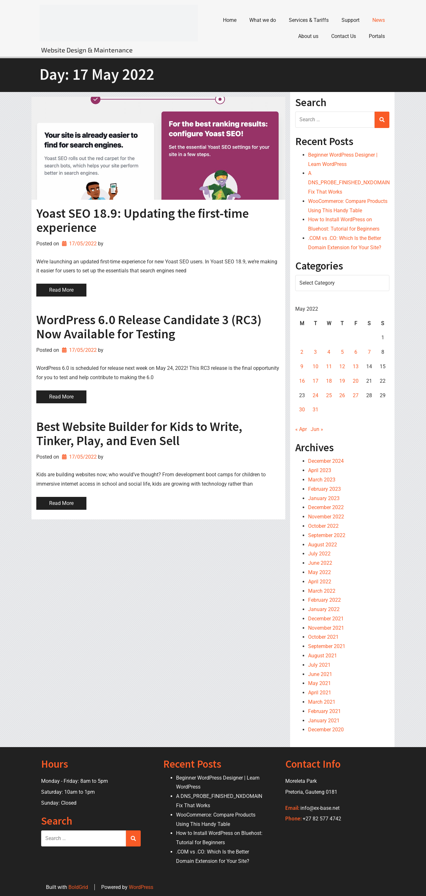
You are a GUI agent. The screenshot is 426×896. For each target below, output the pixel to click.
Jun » (317, 429)
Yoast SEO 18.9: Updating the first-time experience (142, 220)
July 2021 (319, 665)
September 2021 (326, 646)
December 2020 (326, 730)
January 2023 (324, 498)
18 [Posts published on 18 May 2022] (329, 381)
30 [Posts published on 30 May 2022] (302, 410)
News (378, 20)
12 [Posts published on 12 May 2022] (342, 366)
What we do (262, 20)
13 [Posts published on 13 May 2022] (356, 366)
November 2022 (326, 517)
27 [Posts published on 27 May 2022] (356, 395)
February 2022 (324, 600)
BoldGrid (78, 887)
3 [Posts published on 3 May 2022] (315, 352)
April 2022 (319, 581)
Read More (61, 290)
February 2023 (324, 489)
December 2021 (326, 619)
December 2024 (326, 461)
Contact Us (343, 36)
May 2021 (319, 683)
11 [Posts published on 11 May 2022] (329, 366)
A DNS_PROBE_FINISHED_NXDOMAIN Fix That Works (349, 182)
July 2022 (319, 554)
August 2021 (322, 656)
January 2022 (324, 609)
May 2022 (319, 572)
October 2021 (323, 637)
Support (350, 20)
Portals (377, 36)
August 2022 (322, 544)
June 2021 (320, 674)
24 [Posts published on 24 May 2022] (315, 395)
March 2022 (321, 591)
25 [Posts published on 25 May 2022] (329, 395)
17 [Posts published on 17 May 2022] (315, 381)
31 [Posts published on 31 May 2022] (315, 410)
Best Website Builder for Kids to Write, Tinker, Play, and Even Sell (139, 433)
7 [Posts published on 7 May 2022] (369, 352)
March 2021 (321, 702)
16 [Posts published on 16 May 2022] (302, 381)
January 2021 (324, 720)
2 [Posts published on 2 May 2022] (301, 352)
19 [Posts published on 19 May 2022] (342, 381)
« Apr (301, 429)
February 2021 (324, 711)
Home (229, 20)
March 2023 (321, 480)
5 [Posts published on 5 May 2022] (342, 352)
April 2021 (319, 693)
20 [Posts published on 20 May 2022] (356, 381)
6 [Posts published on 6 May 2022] (355, 352)
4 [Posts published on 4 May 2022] (328, 352)
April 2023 (319, 470)
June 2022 (320, 563)
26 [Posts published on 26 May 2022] (342, 395)
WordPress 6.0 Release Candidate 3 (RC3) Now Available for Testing (149, 327)
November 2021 (326, 628)
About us (308, 36)
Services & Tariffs (309, 20)
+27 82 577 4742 (322, 819)
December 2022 (326, 507)
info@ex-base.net (320, 808)
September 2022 (326, 535)
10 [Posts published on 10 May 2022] (315, 366)
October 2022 (323, 526)
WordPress (141, 887)
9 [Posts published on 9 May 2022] (301, 366)
